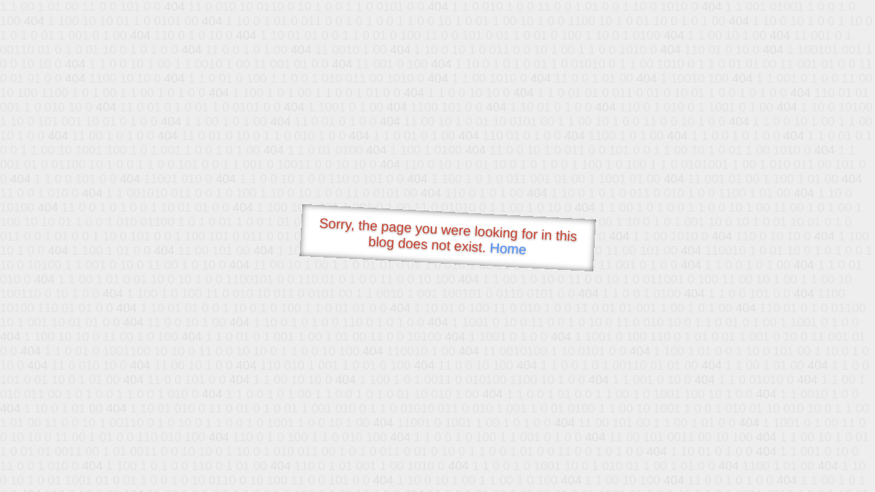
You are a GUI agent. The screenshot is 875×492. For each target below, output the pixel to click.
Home (507, 248)
